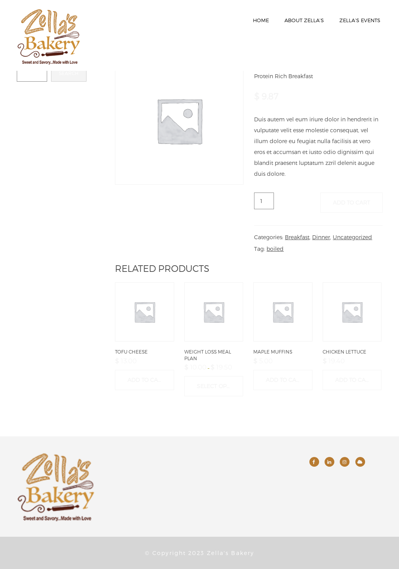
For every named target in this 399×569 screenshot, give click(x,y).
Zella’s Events (359, 20)
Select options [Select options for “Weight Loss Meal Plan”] (220, 386)
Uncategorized (352, 237)
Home (261, 20)
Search (69, 73)
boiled (275, 248)
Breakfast (297, 237)
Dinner (321, 237)
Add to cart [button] (146, 379)
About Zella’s (304, 20)
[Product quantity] (264, 201)
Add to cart (351, 202)
